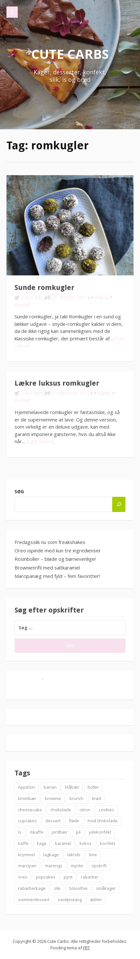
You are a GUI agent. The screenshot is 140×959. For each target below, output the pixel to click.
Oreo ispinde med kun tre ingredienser (58, 550)
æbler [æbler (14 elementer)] (96, 899)
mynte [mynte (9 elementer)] (77, 865)
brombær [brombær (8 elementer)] (27, 798)
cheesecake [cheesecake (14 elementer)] (30, 810)
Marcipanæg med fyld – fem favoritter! (57, 576)
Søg (19, 491)
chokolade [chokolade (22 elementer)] (60, 810)
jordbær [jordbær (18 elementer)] (60, 832)
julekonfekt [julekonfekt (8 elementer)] (100, 832)
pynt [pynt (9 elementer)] (68, 877)
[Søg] (118, 504)
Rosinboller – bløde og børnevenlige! (55, 559)
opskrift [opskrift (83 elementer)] (99, 865)
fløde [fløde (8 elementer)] (74, 821)
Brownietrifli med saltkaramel (47, 567)
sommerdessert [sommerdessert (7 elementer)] (33, 899)
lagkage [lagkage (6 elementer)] (51, 855)
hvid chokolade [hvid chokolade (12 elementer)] (103, 821)
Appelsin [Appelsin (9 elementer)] (26, 787)
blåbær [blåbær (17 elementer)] (72, 787)
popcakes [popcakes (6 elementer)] (45, 877)
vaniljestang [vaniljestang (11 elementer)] (70, 899)
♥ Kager (99, 297)
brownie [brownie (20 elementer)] (53, 798)
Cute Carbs (70, 54)
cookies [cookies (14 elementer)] (106, 810)
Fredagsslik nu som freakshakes (50, 542)
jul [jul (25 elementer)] (78, 832)
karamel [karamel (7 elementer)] (63, 843)
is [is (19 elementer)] (19, 832)
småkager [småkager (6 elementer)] (106, 888)
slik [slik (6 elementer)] (57, 888)
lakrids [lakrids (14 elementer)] (74, 855)
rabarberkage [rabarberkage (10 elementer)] (32, 888)
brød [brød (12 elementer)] (96, 798)
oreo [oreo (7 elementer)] (22, 877)
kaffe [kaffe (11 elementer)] (23, 843)
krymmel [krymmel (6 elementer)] (26, 855)
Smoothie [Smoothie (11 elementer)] (78, 888)
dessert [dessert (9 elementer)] (52, 821)
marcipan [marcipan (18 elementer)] (27, 865)
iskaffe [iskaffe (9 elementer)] (36, 832)
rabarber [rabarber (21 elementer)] (90, 877)
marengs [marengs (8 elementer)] (53, 865)
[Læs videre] (41, 441)
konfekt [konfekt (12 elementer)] (107, 843)
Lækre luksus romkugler (57, 383)
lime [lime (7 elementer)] (93, 855)
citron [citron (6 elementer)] (85, 810)
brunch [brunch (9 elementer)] (76, 798)
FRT (86, 948)
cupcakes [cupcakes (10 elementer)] (27, 821)
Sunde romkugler (44, 287)
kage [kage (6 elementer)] (42, 843)
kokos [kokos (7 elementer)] (86, 843)
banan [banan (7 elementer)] (50, 787)
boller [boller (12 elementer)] (93, 787)
